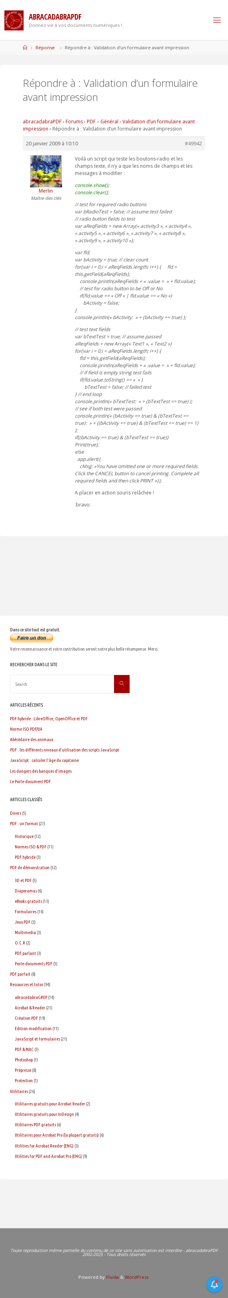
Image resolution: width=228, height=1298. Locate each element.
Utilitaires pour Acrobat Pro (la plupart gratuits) (57, 1134)
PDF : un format (24, 823)
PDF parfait (20, 974)
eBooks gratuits (28, 901)
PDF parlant (25, 953)
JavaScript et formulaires (37, 1038)
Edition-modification (33, 1028)
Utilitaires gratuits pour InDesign (44, 1114)
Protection (24, 1080)
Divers (15, 813)
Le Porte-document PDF (30, 781)
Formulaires (25, 911)
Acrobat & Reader (30, 1007)
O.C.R (20, 942)
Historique (24, 836)
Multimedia (25, 932)
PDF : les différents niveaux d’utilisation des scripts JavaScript (64, 749)
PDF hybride (25, 857)
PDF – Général (102, 121)
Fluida (112, 1277)
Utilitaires (19, 1091)
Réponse (45, 47)
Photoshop (24, 1059)
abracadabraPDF (42, 121)
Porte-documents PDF (33, 963)
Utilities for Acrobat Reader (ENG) (44, 1145)
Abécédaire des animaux (31, 739)
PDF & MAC (24, 1049)
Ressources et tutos (26, 984)
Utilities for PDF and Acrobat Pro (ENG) (48, 1156)
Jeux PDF (22, 921)
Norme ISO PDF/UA (26, 728)
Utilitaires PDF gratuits (35, 1124)
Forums (74, 121)
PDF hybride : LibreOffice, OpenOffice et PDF (49, 718)
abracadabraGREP (31, 997)
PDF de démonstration (30, 867)
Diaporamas (26, 890)
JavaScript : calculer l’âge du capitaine (44, 760)
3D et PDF (23, 880)
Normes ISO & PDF (30, 846)
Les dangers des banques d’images (41, 771)
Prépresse (23, 1070)
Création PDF (26, 1018)
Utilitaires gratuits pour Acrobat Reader (50, 1103)
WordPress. (137, 1277)
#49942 (193, 143)
